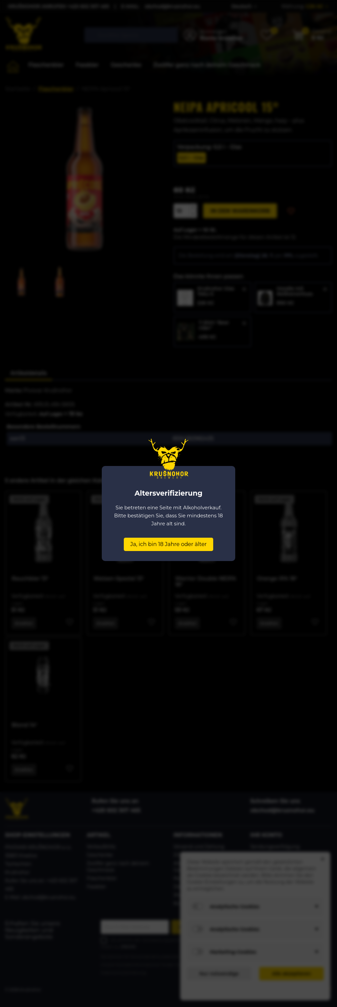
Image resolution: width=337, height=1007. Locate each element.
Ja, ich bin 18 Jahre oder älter (168, 544)
